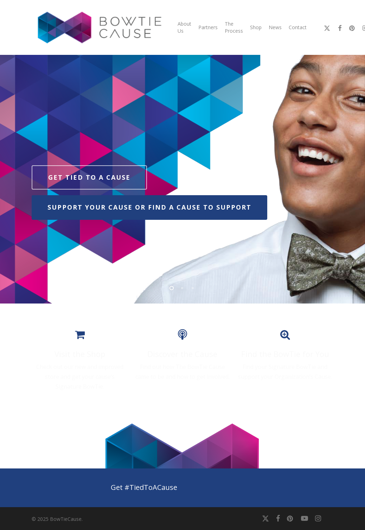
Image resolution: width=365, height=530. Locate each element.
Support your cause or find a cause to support (149, 207)
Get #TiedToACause (144, 487)
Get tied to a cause (89, 177)
